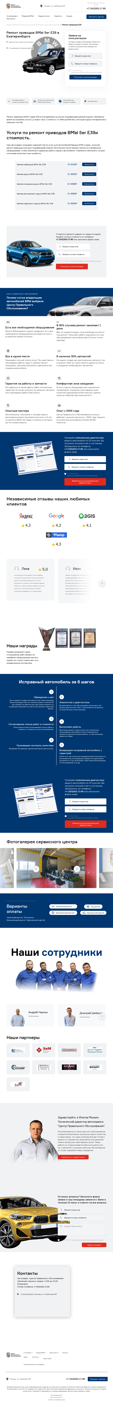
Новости (58, 16)
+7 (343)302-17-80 (96, 8)
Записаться (89, 164)
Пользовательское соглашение (34, 1364)
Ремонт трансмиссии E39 (48, 25)
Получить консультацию (85, 77)
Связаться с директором (73, 1157)
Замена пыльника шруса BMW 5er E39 (34, 184)
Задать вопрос (94, 1245)
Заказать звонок (96, 16)
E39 (33, 25)
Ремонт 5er (25, 25)
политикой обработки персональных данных (86, 72)
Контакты (11, 19)
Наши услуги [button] (43, 16)
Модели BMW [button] (27, 16)
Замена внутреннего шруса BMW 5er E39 (36, 193)
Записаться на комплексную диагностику (85, 482)
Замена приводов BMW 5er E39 (31, 164)
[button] (102, 583)
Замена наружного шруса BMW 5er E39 (35, 203)
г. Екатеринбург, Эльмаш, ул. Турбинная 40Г (37, 1294)
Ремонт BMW (12, 25)
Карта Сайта (47, 1358)
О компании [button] (12, 16)
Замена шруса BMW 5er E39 (30, 174)
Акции (69, 16)
